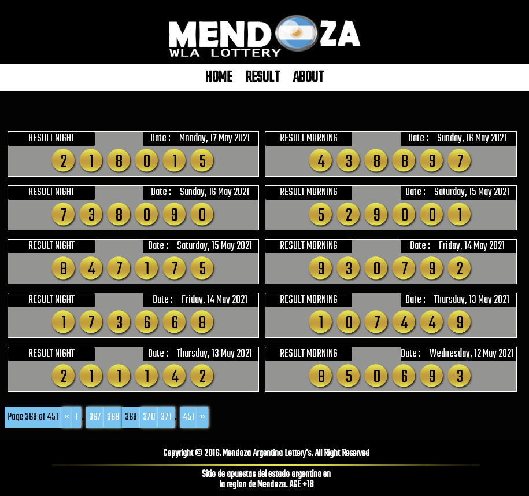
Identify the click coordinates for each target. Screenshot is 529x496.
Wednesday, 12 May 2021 (472, 354)
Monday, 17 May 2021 (214, 139)
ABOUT (308, 77)
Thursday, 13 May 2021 (471, 300)
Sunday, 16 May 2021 (471, 139)
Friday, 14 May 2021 (472, 246)
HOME (218, 77)
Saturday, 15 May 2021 (471, 193)
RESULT (262, 77)
